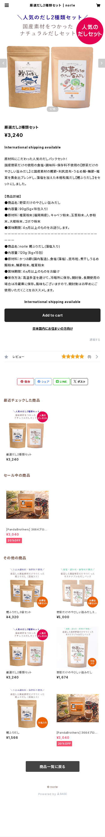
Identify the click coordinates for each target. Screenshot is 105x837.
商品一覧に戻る (53, 766)
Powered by (52, 794)
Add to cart (52, 315)
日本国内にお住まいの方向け (52, 328)
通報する (95, 339)
